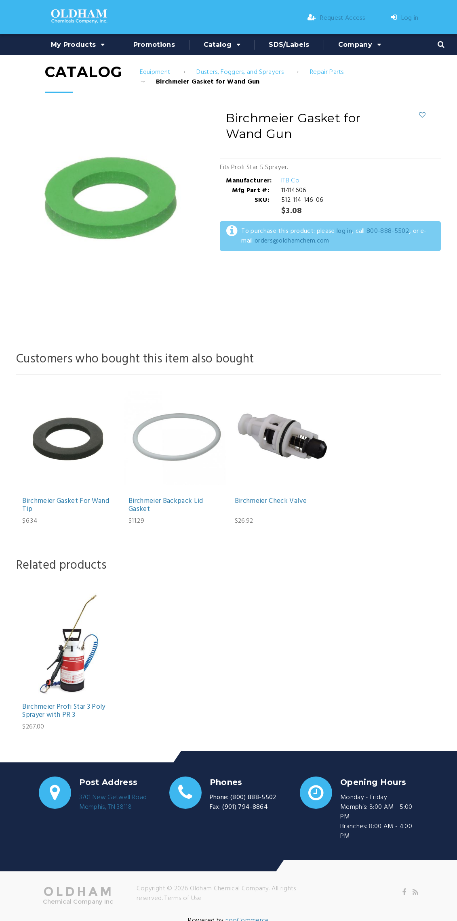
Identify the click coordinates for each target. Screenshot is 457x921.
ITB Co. (290, 181)
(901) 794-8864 (244, 807)
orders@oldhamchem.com (292, 241)
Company (355, 44)
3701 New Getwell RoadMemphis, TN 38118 (113, 802)
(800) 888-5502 (253, 797)
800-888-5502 (387, 231)
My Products (73, 44)
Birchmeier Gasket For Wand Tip (65, 505)
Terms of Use (183, 898)
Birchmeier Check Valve (271, 501)
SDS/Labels (289, 44)
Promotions (154, 44)
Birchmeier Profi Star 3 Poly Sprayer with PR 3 (63, 711)
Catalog (218, 44)
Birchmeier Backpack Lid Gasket (165, 505)
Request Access (336, 18)
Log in (404, 18)
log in (344, 231)
